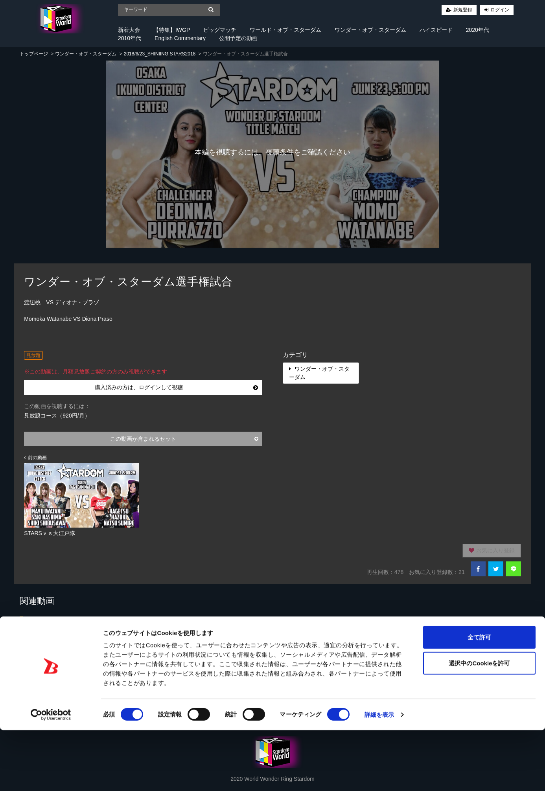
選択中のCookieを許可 (479, 724)
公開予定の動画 (238, 38)
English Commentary (180, 38)
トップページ (34, 54)
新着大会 (129, 30)
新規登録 (462, 10)
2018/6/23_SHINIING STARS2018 (160, 54)
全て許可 (479, 698)
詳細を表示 (379, 775)
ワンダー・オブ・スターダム (370, 30)
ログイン (499, 10)
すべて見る (509, 623)
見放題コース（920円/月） (57, 415)
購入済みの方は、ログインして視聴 (176, 387)
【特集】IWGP (171, 30)
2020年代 (477, 30)
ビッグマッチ (219, 30)
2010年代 (129, 38)
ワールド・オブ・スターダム (285, 30)
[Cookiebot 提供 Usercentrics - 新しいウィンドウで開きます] (51, 776)
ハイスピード (436, 30)
